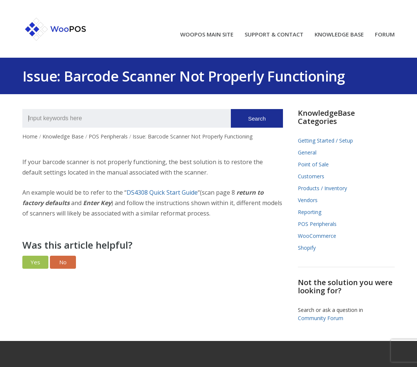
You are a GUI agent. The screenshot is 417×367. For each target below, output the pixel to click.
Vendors (308, 200)
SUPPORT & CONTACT (274, 35)
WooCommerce (317, 235)
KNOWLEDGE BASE (339, 35)
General (307, 152)
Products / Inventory (322, 188)
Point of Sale (313, 164)
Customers (311, 176)
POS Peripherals (317, 223)
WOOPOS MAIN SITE (206, 35)
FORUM (385, 35)
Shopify (307, 247)
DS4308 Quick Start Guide (162, 192)
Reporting (309, 212)
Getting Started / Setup (325, 140)
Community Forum (320, 318)
